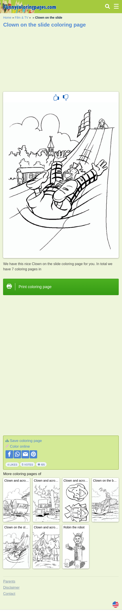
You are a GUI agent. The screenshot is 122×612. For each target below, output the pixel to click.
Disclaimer (11, 587)
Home (7, 17)
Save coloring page (26, 441)
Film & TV (21, 17)
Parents (9, 581)
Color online (20, 446)
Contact (9, 594)
